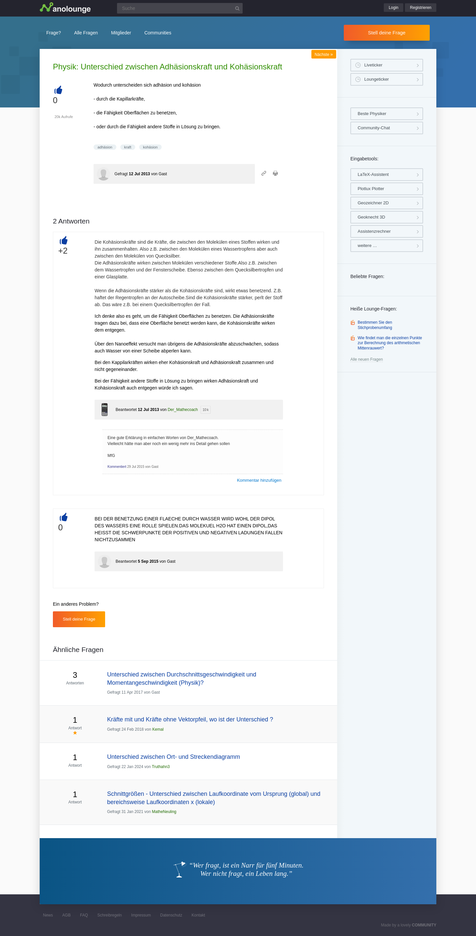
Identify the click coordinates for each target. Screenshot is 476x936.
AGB (66, 915)
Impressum (141, 915)
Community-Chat (374, 127)
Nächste (324, 54)
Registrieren (420, 7)
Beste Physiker (372, 113)
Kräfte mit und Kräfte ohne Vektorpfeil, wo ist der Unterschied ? (190, 719)
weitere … (367, 245)
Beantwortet (126, 409)
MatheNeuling (164, 811)
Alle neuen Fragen (366, 359)
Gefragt (121, 174)
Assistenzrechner (374, 231)
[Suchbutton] (237, 8)
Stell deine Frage (386, 32)
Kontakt (198, 915)
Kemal (158, 729)
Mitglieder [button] (121, 32)
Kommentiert (116, 466)
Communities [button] (158, 32)
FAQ (84, 915)
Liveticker (373, 64)
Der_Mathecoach (183, 409)
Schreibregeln (109, 915)
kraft (127, 147)
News (48, 915)
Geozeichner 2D (373, 202)
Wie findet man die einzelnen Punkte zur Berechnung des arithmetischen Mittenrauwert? (390, 343)
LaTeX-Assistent (373, 174)
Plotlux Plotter (371, 188)
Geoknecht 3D (371, 217)
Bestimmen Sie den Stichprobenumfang (375, 325)
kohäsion (150, 147)
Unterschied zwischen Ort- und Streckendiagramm (173, 756)
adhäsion (105, 147)
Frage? (53, 32)
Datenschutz (171, 915)
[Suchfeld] (180, 8)
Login (393, 7)
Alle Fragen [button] (86, 32)
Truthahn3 (161, 766)
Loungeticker (376, 79)
